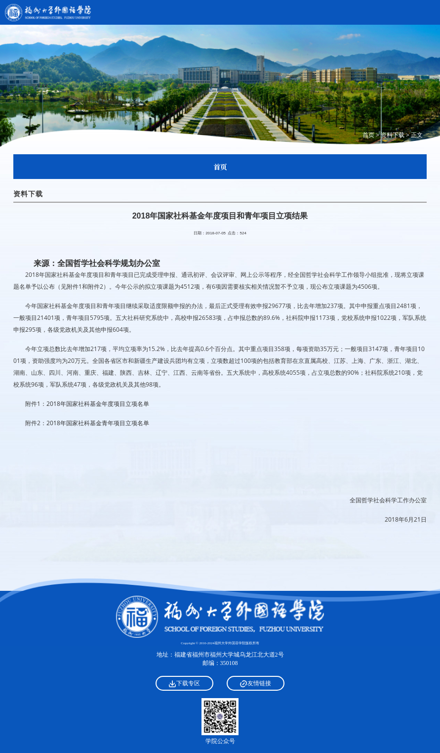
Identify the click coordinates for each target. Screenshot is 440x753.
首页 (368, 135)
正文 (417, 135)
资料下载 (392, 135)
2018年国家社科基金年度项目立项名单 (97, 403)
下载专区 (184, 683)
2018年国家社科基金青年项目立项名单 (97, 423)
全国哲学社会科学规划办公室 (108, 263)
